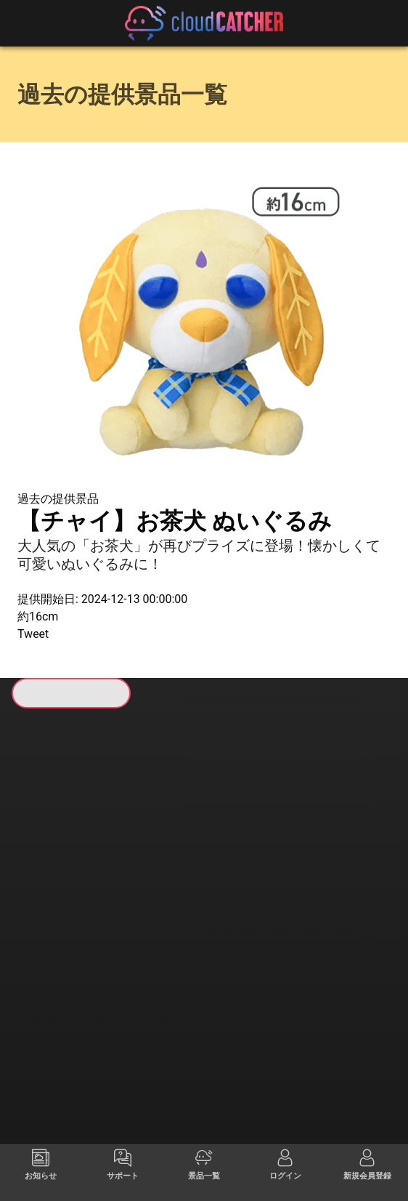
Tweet (33, 634)
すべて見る (54, 875)
